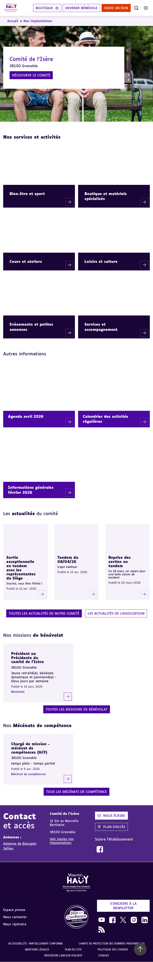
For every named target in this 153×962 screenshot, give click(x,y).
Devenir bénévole (81, 8)
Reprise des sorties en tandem (119, 561)
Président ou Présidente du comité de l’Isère (27, 657)
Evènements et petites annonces (31, 326)
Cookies (103, 955)
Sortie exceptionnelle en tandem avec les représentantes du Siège (21, 567)
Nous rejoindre (14, 924)
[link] (100, 849)
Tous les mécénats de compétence (76, 792)
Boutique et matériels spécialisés (105, 196)
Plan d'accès (111, 827)
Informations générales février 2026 (31, 490)
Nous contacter (15, 917)
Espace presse (14, 910)
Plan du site (73, 949)
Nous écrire (111, 816)
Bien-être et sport (27, 193)
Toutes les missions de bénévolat (76, 709)
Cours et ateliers (26, 261)
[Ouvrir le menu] (146, 8)
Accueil (12, 21)
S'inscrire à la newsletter (123, 906)
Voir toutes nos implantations (62, 841)
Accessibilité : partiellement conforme (35, 943)
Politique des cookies (113, 949)
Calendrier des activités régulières (105, 419)
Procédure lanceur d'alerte (63, 955)
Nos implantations (38, 21)
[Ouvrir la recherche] (136, 8)
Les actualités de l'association (116, 613)
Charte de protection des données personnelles (112, 943)
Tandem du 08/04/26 (67, 559)
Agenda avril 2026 (25, 416)
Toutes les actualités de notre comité (44, 613)
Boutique (44, 8)
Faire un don (116, 8)
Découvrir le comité (31, 75)
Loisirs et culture (101, 261)
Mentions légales (37, 949)
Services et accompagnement (101, 326)
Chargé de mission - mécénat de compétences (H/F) (30, 748)
